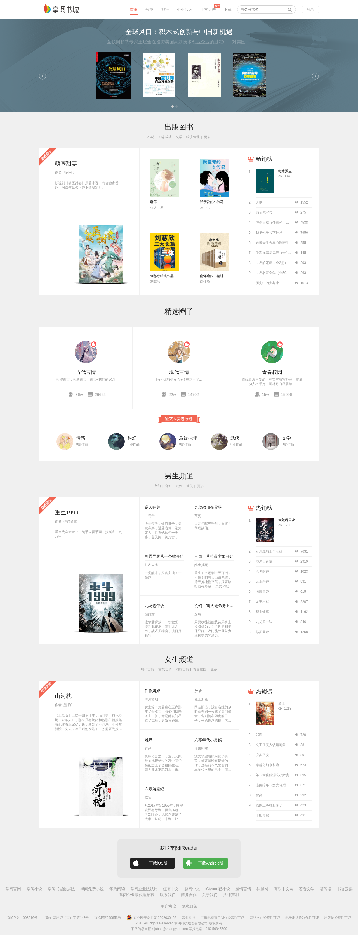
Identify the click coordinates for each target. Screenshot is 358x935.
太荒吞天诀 (286, 520)
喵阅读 (325, 889)
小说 (150, 137)
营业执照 (188, 918)
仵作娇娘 (152, 690)
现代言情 (179, 372)
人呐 (259, 202)
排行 (165, 9)
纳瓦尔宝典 (264, 212)
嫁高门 (261, 795)
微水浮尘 (285, 171)
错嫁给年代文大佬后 (271, 785)
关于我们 (210, 894)
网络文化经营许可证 (265, 918)
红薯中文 (171, 889)
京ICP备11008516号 (22, 918)
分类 (149, 9)
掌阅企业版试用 (144, 889)
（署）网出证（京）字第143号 (66, 918)
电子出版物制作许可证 (302, 918)
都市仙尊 (262, 612)
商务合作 (189, 894)
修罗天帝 (262, 632)
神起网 (262, 889)
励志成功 (165, 137)
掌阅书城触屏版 (61, 889)
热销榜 (264, 508)
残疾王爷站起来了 (269, 805)
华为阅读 (117, 889)
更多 (207, 137)
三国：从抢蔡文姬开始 (214, 556)
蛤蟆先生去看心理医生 (272, 243)
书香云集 (345, 889)
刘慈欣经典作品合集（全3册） (173, 276)
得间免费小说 (92, 889)
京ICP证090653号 (107, 918)
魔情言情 (243, 889)
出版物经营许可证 (337, 918)
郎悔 (259, 735)
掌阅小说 (34, 889)
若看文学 (306, 889)
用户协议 (168, 906)
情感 (80, 438)
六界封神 (262, 571)
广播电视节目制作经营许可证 (222, 918)
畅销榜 (264, 159)
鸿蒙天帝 (262, 592)
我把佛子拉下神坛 (269, 233)
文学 (179, 137)
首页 (134, 9)
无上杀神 (262, 582)
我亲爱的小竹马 (211, 202)
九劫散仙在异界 (208, 507)
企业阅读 (184, 9)
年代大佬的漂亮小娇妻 (272, 775)
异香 (198, 690)
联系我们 (168, 894)
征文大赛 (208, 9)
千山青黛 (262, 815)
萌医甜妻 (66, 163)
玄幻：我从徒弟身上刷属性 (217, 605)
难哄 (148, 740)
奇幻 (168, 486)
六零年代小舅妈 (208, 740)
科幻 (132, 438)
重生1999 (67, 512)
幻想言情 (182, 669)
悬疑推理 (188, 438)
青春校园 (272, 372)
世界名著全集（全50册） (274, 273)
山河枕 (63, 696)
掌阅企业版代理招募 (136, 894)
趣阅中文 (192, 889)
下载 (228, 9)
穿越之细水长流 (267, 765)
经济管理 (193, 137)
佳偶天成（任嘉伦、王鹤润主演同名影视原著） (291, 223)
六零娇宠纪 (154, 789)
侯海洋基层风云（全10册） (276, 253)
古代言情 (86, 372)
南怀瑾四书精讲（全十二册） (222, 276)
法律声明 (231, 894)
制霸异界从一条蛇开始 (164, 556)
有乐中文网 (283, 889)
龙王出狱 (262, 602)
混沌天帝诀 (264, 561)
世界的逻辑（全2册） (272, 263)
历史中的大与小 (267, 283)
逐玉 (281, 703)
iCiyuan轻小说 (217, 889)
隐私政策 (189, 906)
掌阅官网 (13, 889)
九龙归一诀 (264, 622)
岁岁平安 (262, 755)
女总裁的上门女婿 (269, 551)
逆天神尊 (152, 507)
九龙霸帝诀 (154, 605)
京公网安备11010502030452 (151, 918)
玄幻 (157, 486)
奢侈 (153, 202)
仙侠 (189, 486)
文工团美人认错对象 (271, 745)
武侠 (234, 438)
